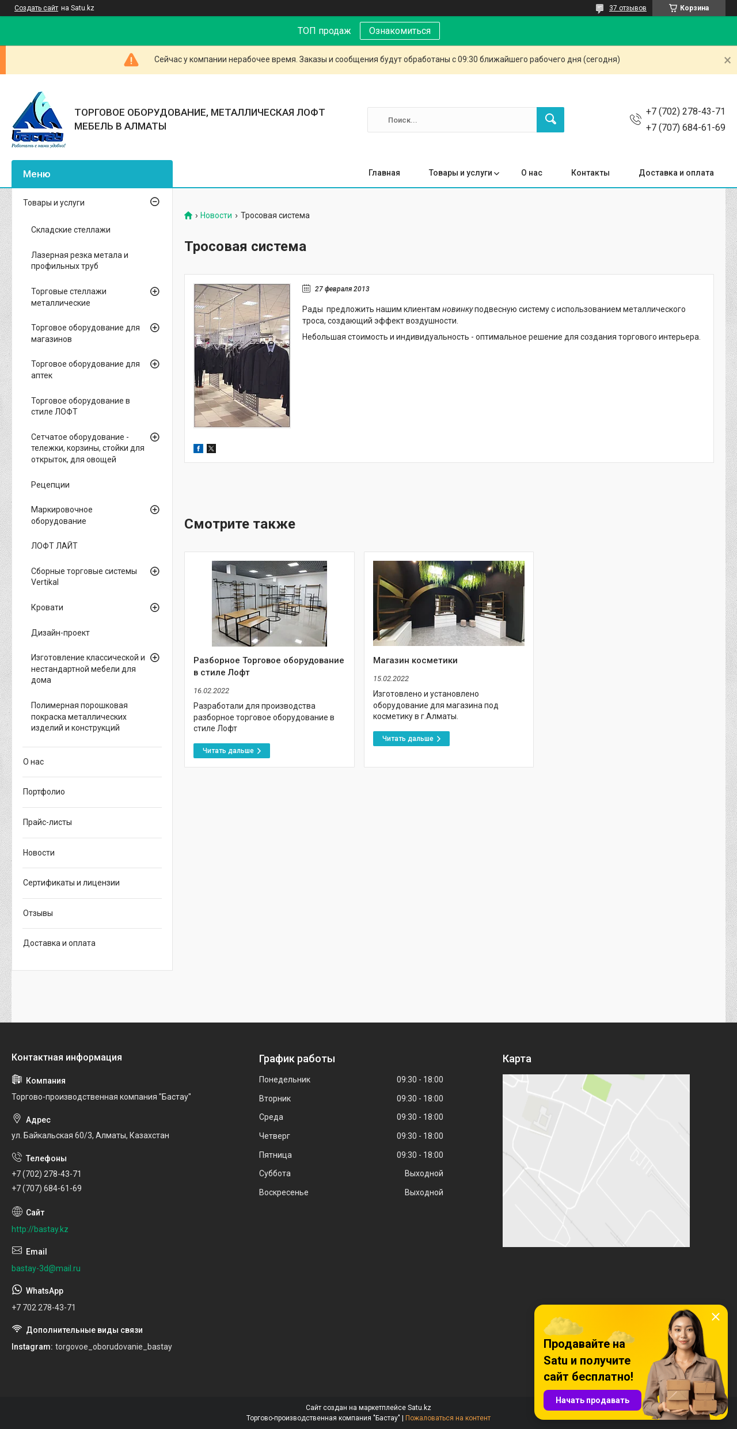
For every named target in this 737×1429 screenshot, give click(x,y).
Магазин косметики (415, 660)
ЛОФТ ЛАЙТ (54, 545)
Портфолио (44, 791)
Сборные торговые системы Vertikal (84, 577)
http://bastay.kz (40, 1229)
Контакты (590, 172)
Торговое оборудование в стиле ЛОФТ (80, 406)
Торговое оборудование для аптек (85, 369)
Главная (384, 172)
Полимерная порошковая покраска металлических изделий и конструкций (79, 716)
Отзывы (38, 913)
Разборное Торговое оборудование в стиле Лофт (268, 666)
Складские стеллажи (71, 229)
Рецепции (50, 484)
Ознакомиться (400, 30)
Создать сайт (36, 8)
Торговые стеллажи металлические (69, 297)
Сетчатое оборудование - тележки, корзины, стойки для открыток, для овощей (88, 448)
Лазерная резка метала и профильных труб (79, 260)
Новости (216, 215)
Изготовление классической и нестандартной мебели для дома (88, 669)
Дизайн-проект (60, 632)
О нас (531, 172)
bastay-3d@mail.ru (46, 1268)
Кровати (47, 607)
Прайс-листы (47, 822)
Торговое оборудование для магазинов (85, 333)
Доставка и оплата (676, 172)
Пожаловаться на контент (448, 1418)
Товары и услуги (460, 172)
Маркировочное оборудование (62, 515)
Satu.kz (419, 1408)
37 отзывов (628, 8)
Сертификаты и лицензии (71, 882)
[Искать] (550, 119)
